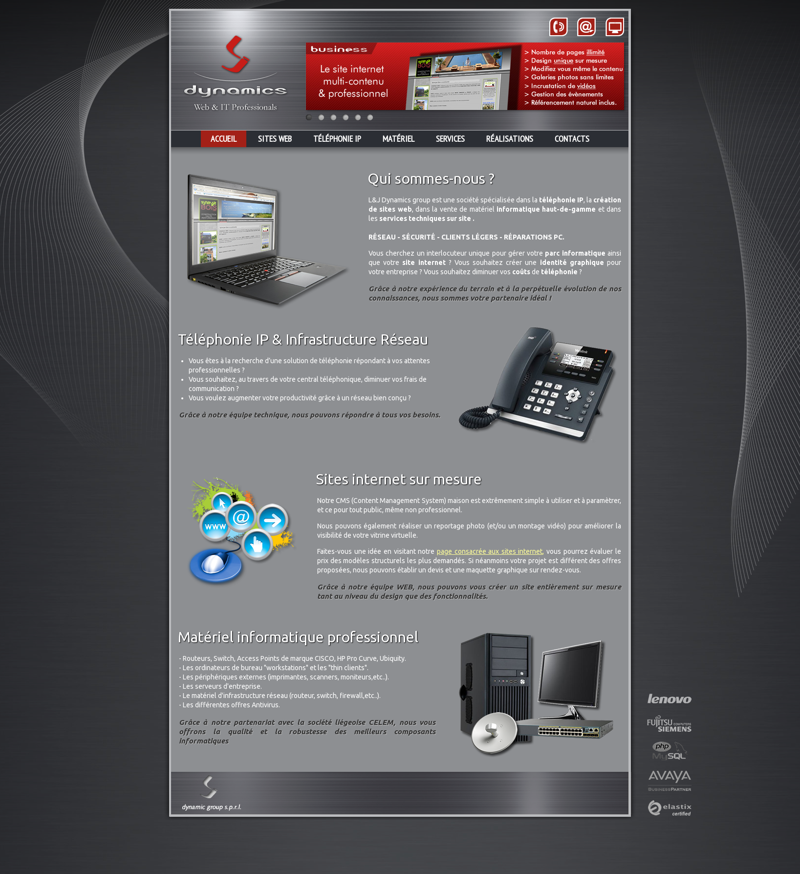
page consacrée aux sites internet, (490, 551)
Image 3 (333, 117)
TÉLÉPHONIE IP (337, 138)
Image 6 (370, 117)
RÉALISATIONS (509, 138)
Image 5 (358, 117)
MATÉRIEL (398, 138)
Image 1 (309, 117)
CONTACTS (572, 138)
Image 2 (321, 117)
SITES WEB (275, 138)
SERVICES (450, 138)
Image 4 (345, 117)
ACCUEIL (224, 138)
